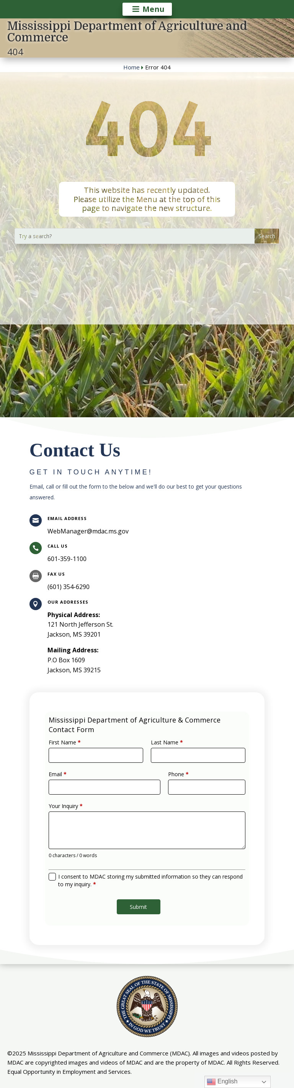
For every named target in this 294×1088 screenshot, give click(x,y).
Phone (172, 783)
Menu (153, 9)
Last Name (163, 757)
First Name (81, 757)
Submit (140, 889)
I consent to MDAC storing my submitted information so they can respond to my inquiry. (150, 868)
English (222, 1081)
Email (75, 783)
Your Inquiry (81, 808)
